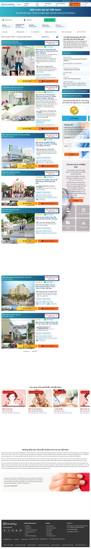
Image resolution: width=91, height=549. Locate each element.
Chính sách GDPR (8, 545)
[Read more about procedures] (13, 402)
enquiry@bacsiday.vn (73, 531)
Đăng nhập (67, 1)
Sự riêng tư (49, 534)
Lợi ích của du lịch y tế (31, 530)
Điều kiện (49, 532)
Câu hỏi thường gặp (30, 536)
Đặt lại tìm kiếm (81, 32)
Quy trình (67, 138)
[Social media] (4, 530)
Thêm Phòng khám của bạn (81, 1)
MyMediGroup (43, 539)
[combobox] (11, 20)
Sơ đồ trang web (51, 536)
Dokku (16, 539)
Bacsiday (24, 539)
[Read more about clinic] (30, 65)
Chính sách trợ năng (43, 545)
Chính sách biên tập (67, 545)
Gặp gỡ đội (49, 530)
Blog (26, 534)
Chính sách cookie (20, 545)
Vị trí (65, 146)
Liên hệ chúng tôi (60, 4)
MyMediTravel (7, 539)
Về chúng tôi (47, 4)
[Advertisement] (30, 259)
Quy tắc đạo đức (55, 545)
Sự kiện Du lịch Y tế (30, 532)
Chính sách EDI (32, 545)
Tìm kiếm (50, 20)
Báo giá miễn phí (48, 81)
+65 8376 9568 (72, 529)
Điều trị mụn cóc (68, 83)
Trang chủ (26, 351)
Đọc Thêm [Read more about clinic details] (27, 81)
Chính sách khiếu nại (81, 545)
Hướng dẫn (28, 528)
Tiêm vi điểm (77, 83)
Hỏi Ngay (71, 154)
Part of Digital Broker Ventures (57, 539)
